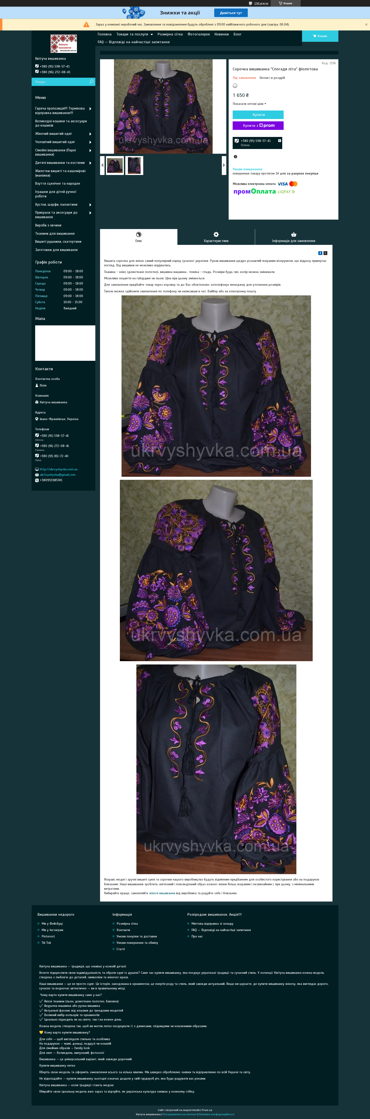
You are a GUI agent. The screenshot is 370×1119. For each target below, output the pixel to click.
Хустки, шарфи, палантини (56, 204)
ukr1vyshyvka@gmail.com (58, 475)
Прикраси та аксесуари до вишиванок (56, 214)
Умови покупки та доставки (137, 936)
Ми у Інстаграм (52, 930)
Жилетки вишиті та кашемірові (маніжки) (60, 173)
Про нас (197, 936)
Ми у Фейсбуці (52, 924)
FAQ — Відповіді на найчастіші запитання (134, 42)
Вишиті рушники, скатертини (58, 241)
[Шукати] (91, 82)
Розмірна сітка (170, 34)
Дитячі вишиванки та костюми (60, 163)
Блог (237, 34)
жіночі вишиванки (162, 893)
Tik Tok (46, 943)
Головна (105, 34)
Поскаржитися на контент (180, 1114)
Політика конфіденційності (216, 1114)
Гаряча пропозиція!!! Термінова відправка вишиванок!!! (60, 110)
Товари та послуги (132, 34)
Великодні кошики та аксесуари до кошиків (61, 123)
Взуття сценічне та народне (57, 183)
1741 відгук (261, 3)
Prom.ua (207, 1110)
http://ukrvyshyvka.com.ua (58, 469)
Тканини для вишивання (55, 233)
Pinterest (48, 936)
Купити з (258, 125)
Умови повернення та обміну (137, 943)
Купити (258, 114)
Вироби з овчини (48, 225)
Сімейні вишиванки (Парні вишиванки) (55, 152)
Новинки (221, 34)
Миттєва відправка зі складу (212, 924)
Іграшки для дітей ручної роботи (55, 194)
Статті (121, 949)
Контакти (123, 930)
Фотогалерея (199, 34)
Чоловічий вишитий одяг (55, 142)
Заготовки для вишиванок (56, 250)
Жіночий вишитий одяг (53, 134)
